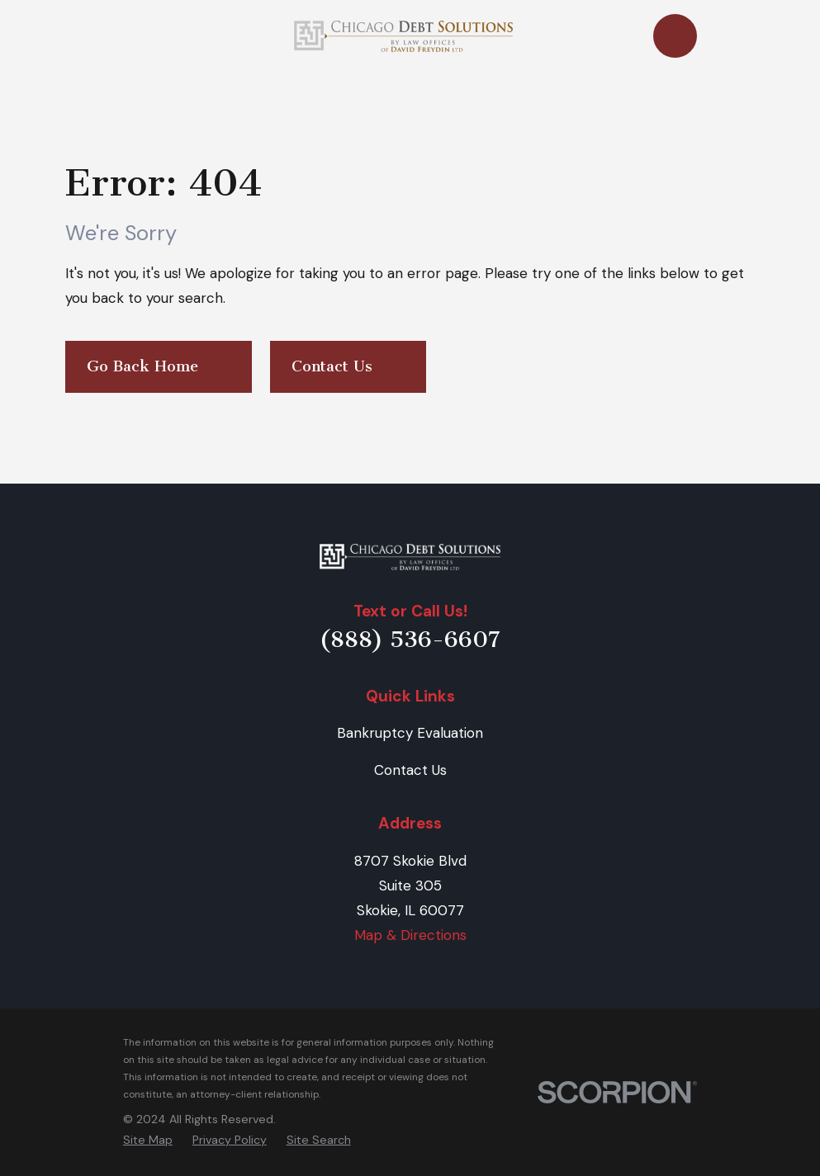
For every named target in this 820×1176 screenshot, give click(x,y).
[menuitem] (148, 1140)
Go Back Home (158, 367)
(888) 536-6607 (410, 639)
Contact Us (348, 367)
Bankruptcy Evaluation (410, 733)
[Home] (410, 557)
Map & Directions (410, 935)
